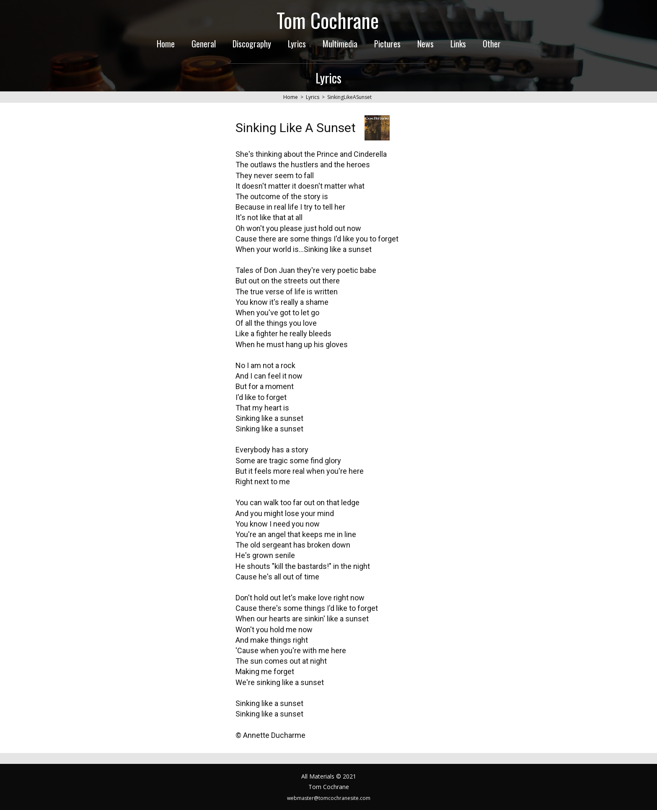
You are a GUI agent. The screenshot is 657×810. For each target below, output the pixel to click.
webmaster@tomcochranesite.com (328, 798)
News (425, 43)
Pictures (387, 43)
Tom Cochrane (328, 20)
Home (166, 43)
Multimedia (340, 43)
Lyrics (297, 43)
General (203, 43)
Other (492, 43)
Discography (252, 43)
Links (458, 43)
